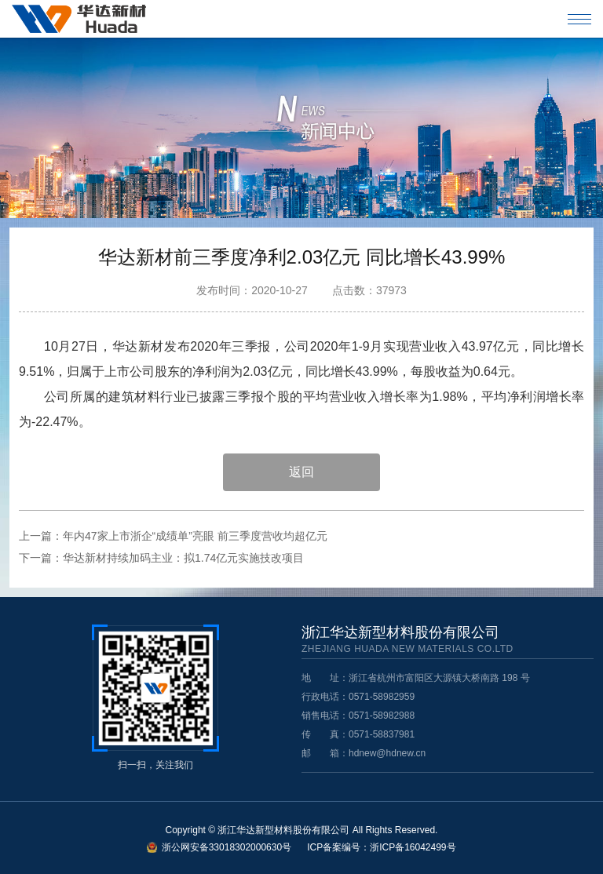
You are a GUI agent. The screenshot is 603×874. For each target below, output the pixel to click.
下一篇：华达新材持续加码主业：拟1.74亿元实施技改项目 (161, 558)
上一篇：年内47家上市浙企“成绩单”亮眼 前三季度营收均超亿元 (173, 536)
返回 (301, 472)
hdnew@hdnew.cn (387, 753)
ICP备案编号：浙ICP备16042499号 (381, 847)
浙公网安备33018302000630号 (226, 847)
